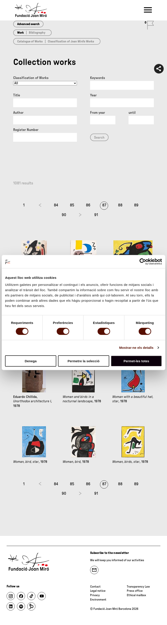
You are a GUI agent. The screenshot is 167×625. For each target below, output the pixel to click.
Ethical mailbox (136, 595)
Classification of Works (31, 78)
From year (97, 112)
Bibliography (37, 32)
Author (18, 112)
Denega (30, 361)
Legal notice (97, 590)
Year (93, 95)
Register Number (25, 130)
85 (72, 205)
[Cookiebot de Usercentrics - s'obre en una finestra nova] (142, 261)
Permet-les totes (136, 361)
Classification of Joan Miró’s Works (71, 41)
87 (104, 205)
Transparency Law (138, 586)
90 (64, 215)
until (132, 112)
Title (16, 95)
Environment (98, 599)
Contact (95, 586)
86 (88, 205)
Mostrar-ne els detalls (136, 347)
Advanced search (28, 24)
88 (120, 205)
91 (96, 215)
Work (20, 32)
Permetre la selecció (83, 361)
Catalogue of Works (30, 41)
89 (136, 205)
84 (56, 205)
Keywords (97, 78)
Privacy (95, 595)
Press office (135, 590)
